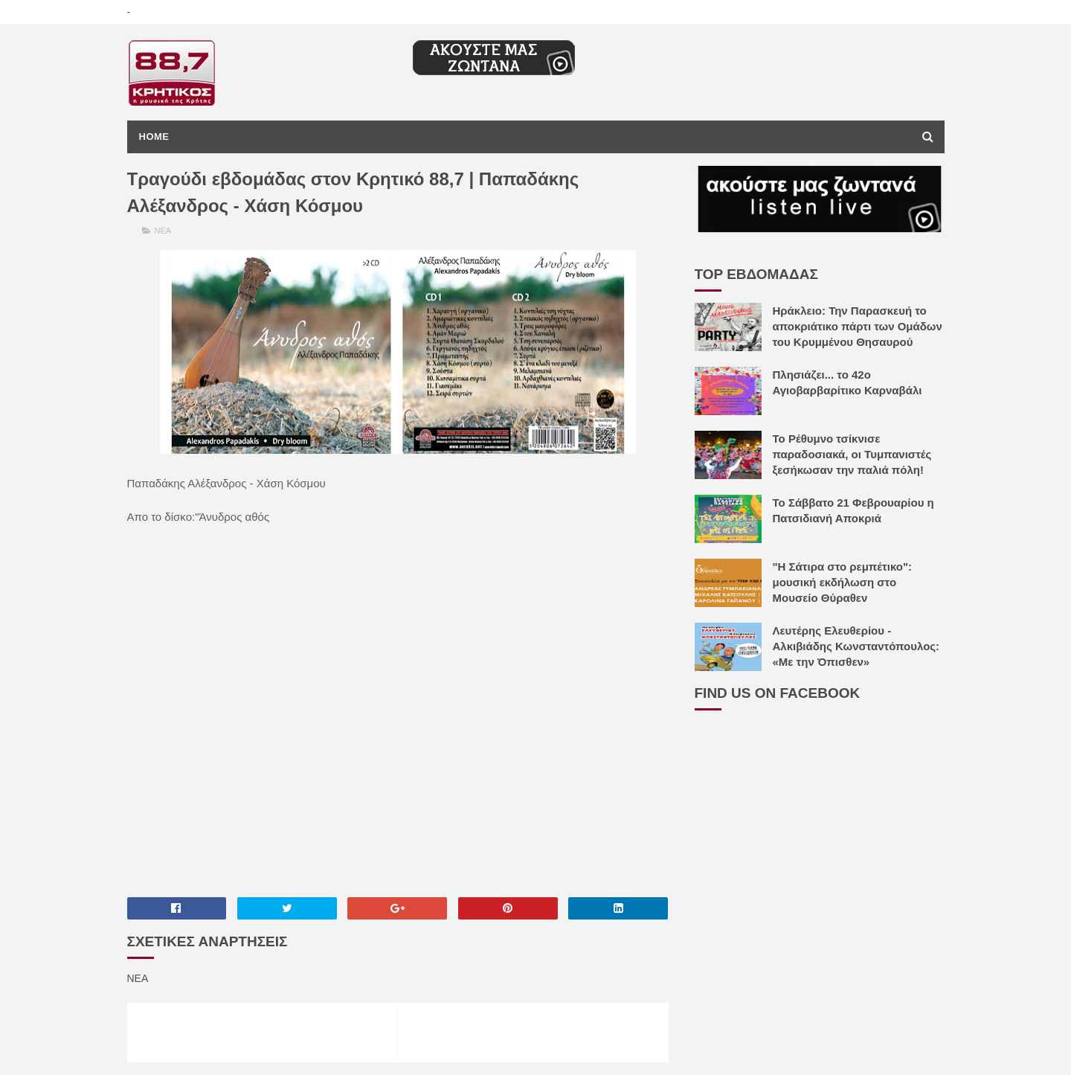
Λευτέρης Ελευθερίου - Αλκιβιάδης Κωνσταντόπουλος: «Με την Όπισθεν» (856, 646)
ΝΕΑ (163, 230)
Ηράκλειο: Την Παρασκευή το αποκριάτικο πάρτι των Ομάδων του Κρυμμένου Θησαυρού (857, 326)
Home (154, 136)
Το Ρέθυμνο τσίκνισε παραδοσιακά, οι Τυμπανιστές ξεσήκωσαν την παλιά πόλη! (852, 454)
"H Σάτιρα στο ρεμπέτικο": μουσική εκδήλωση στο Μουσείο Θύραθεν (843, 582)
